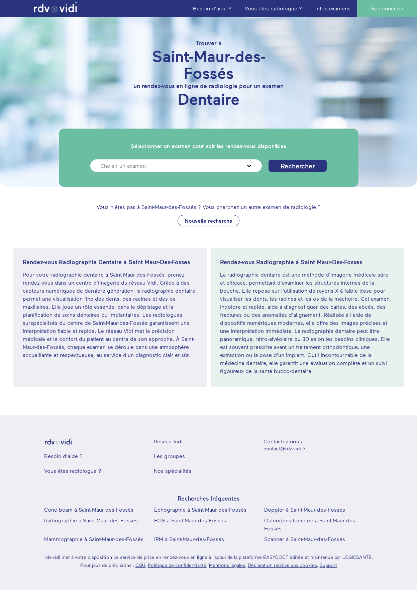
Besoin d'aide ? (63, 456)
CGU (140, 565)
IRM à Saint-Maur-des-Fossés (189, 539)
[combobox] (101, 166)
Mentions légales (227, 565)
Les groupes (169, 456)
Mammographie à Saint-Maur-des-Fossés (93, 539)
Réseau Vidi (168, 441)
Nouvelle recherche (208, 220)
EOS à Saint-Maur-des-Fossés (190, 520)
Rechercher (298, 166)
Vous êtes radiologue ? (72, 470)
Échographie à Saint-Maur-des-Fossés (200, 509)
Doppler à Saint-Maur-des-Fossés (304, 509)
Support (328, 565)
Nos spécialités (172, 470)
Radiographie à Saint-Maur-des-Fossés (91, 520)
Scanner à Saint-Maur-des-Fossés (304, 539)
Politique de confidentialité (177, 565)
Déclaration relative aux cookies (282, 565)
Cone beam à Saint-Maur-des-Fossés (88, 509)
